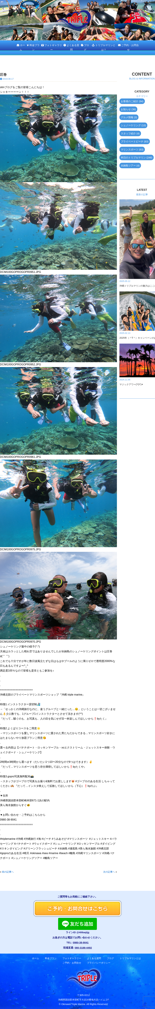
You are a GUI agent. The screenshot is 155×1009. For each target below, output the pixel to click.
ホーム (21, 47)
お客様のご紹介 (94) (132, 101)
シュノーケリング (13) (133, 125)
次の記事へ (109, 871)
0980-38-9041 (81, 942)
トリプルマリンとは (130, 958)
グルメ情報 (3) (129, 117)
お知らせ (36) (128, 109)
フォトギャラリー (51, 47)
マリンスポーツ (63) (132, 149)
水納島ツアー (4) (130, 165)
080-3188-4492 (83, 947)
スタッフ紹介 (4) (130, 133)
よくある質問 (71, 47)
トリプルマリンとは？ (103, 47)
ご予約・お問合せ (128, 47)
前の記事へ (8, 871)
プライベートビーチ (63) (134, 141)
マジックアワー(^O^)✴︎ (131, 384)
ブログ (85, 47)
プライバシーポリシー (98, 963)
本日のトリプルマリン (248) (136, 157)
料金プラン (33, 47)
